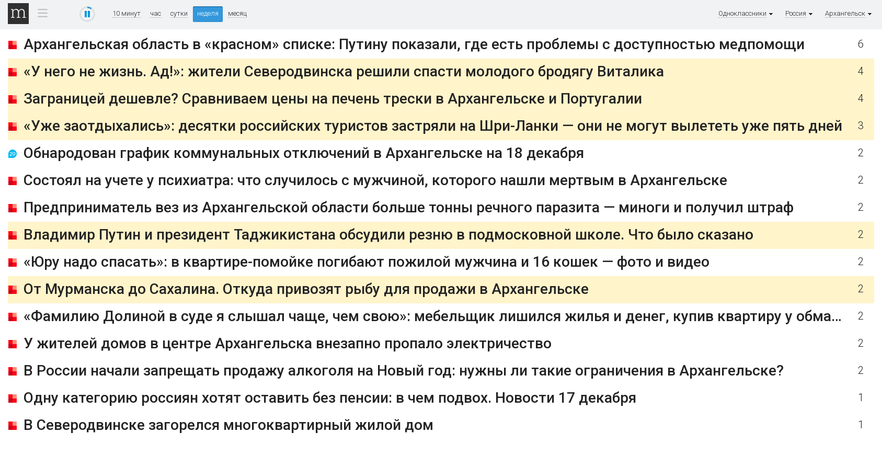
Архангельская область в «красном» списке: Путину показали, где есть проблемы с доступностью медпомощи (414, 44)
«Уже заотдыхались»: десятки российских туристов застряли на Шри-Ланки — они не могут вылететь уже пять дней (433, 125)
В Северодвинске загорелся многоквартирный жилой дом (228, 425)
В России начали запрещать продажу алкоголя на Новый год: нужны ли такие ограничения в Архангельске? (404, 370)
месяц (237, 13)
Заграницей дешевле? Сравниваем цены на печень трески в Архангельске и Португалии (333, 98)
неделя (208, 13)
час (155, 13)
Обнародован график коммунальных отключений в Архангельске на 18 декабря (304, 153)
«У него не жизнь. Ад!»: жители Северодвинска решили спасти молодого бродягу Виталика (344, 71)
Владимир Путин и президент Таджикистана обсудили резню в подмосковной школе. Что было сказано (388, 234)
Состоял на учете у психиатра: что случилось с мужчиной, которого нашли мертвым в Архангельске (375, 180)
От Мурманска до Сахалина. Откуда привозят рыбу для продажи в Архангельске (306, 289)
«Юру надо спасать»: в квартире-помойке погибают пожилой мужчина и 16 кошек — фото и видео (366, 261)
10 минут (126, 13)
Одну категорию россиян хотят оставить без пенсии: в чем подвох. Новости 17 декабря (330, 397)
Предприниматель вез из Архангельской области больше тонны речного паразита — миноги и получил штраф (409, 207)
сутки (179, 13)
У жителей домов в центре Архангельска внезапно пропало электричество (288, 343)
